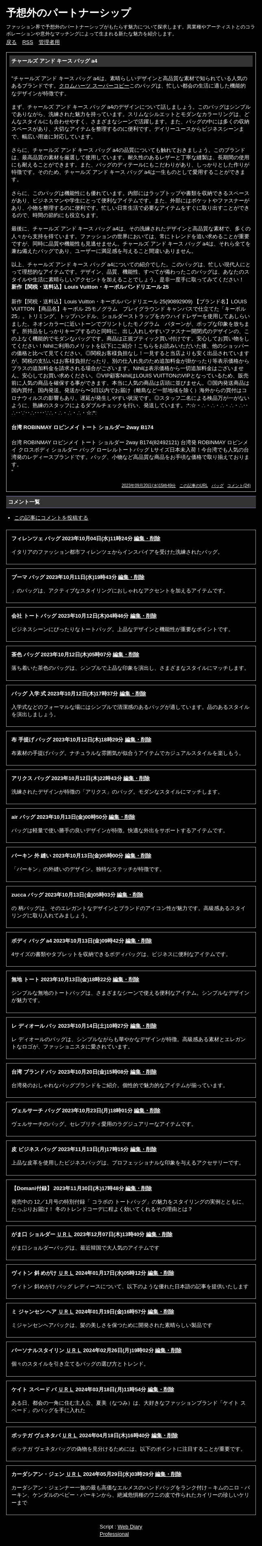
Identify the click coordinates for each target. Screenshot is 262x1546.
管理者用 (49, 42)
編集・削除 (147, 538)
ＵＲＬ (64, 1234)
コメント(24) (239, 485)
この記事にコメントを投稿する (51, 518)
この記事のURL (193, 485)
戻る (11, 42)
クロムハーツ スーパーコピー (94, 86)
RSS (27, 42)
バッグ (218, 485)
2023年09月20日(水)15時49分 (149, 485)
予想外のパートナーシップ (68, 12)
